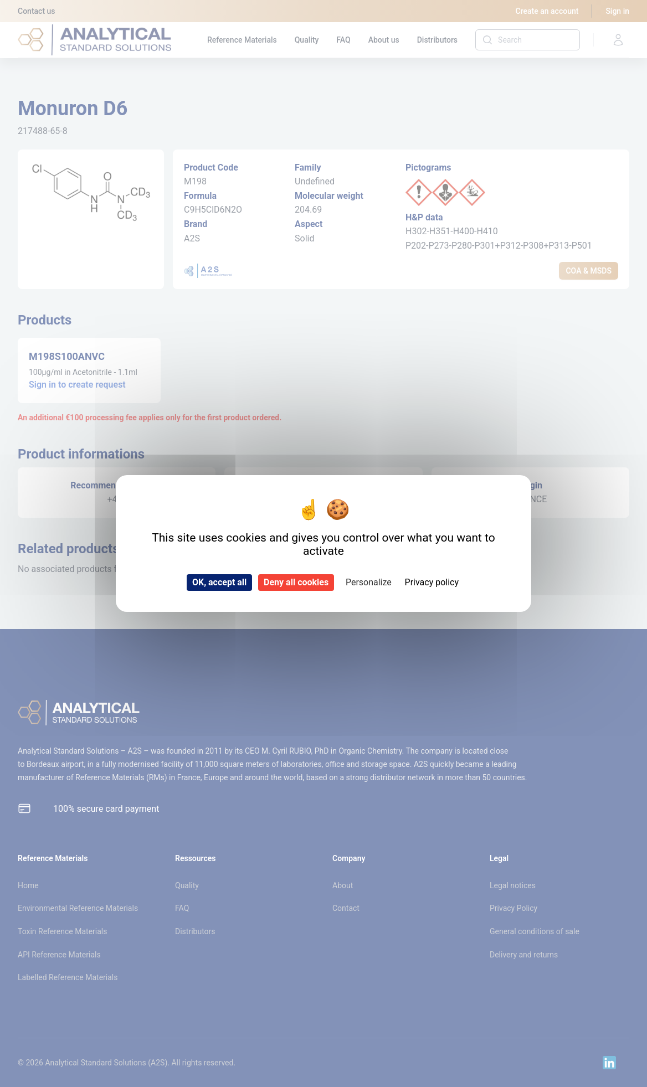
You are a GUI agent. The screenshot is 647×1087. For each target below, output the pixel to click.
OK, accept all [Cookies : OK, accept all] (219, 582)
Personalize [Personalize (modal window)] (369, 582)
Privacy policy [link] (432, 582)
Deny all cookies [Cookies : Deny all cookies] (296, 582)
